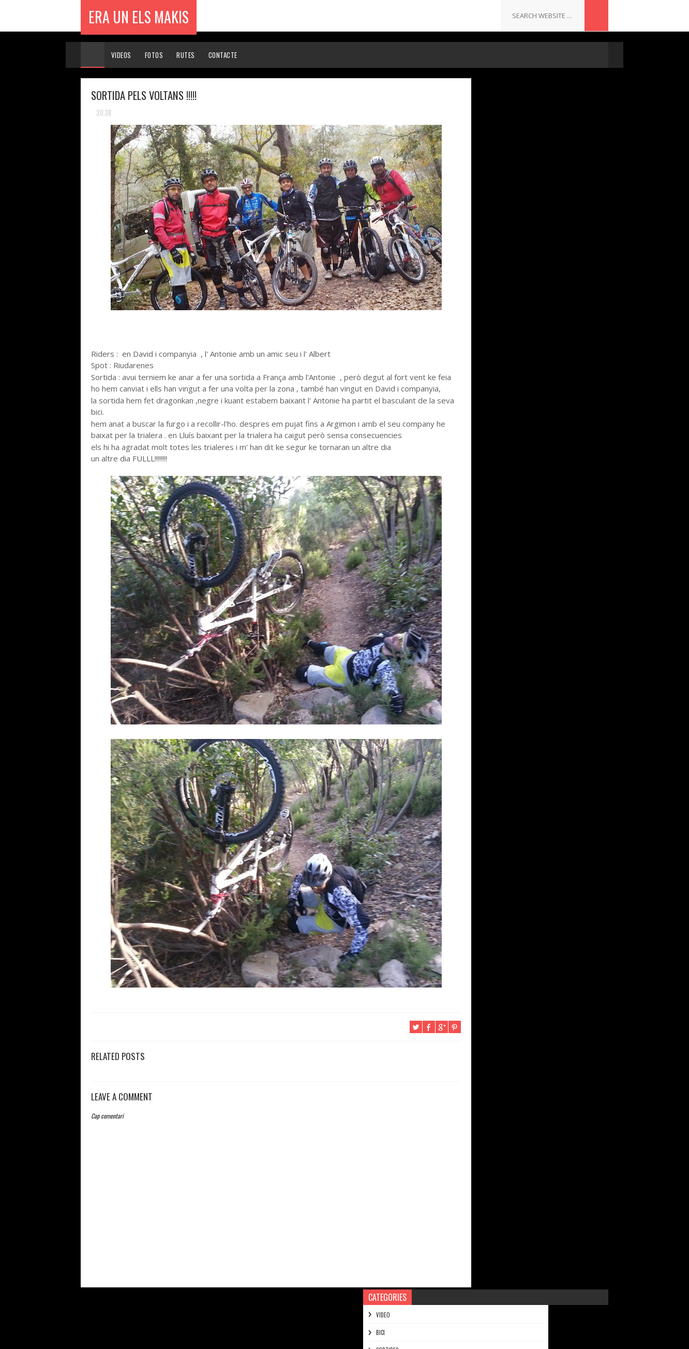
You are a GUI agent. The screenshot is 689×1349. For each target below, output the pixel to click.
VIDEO (463, 103)
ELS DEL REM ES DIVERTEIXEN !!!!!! (519, 432)
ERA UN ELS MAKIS (138, 15)
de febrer (484, 842)
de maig (481, 798)
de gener (483, 857)
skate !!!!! (481, 665)
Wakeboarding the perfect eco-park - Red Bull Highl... (534, 595)
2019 (467, 239)
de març (482, 827)
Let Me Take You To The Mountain (519, 636)
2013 (467, 327)
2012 (467, 875)
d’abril (479, 813)
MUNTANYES (469, 173)
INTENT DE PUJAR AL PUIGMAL (513, 577)
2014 (468, 312)
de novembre (489, 354)
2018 (467, 253)
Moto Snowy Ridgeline (501, 650)
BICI (460, 121)
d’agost (481, 754)
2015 (467, 297)
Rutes (186, 55)
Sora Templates (302, 1335)
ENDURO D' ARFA (491, 511)
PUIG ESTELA (518, 1152)
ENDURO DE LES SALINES (532, 1108)
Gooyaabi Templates (416, 1335)
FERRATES (466, 191)
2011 (467, 889)
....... (507, 1018)
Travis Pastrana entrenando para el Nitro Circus (532, 451)
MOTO (463, 156)
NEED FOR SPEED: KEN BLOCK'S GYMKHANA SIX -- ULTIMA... (532, 618)
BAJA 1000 (482, 525)
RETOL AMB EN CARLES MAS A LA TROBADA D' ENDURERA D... (534, 386)
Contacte (222, 55)
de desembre (489, 339)
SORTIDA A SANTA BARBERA (510, 483)
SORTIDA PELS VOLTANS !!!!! (510, 469)
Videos (121, 55)
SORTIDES (467, 139)
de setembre (489, 739)
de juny (480, 783)
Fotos (154, 55)
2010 (467, 905)
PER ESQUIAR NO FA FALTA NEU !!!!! (545, 1063)
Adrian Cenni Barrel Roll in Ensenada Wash (526, 544)
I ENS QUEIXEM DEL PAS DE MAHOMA (522, 418)
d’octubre (484, 725)
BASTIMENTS (486, 707)
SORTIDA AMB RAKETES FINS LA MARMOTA (533, 404)
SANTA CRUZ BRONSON (502, 497)
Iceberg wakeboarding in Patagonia (523, 366)
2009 (468, 919)
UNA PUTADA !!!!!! (493, 562)
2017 (467, 268)
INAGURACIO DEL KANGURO (508, 693)
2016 (467, 283)
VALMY (476, 679)
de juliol (482, 769)
